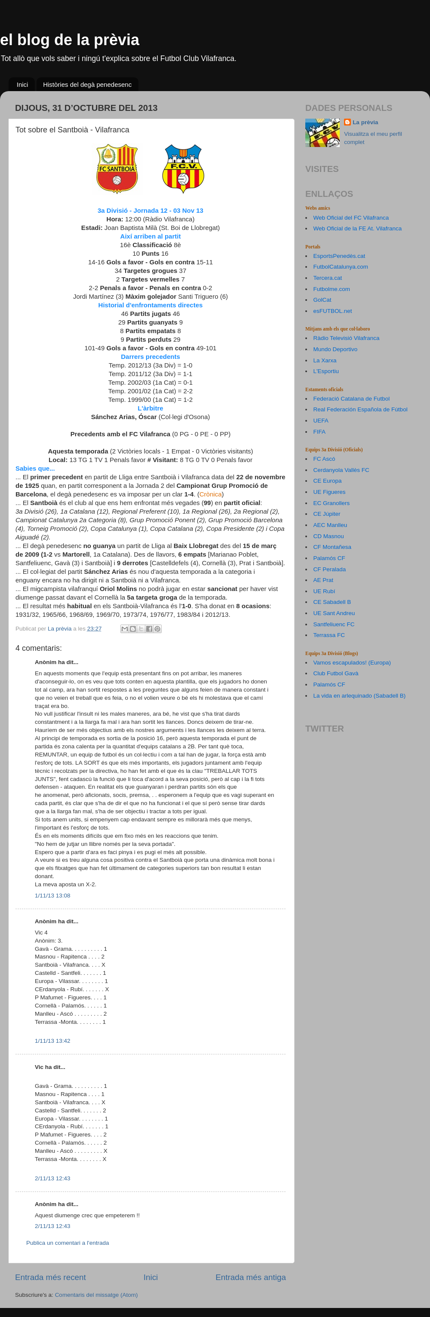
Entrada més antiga (250, 1277)
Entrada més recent (50, 1277)
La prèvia (365, 122)
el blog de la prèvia (69, 40)
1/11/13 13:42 (53, 1041)
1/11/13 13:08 (53, 895)
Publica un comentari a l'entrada (67, 1243)
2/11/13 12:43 (53, 1178)
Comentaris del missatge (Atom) (96, 1295)
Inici (22, 84)
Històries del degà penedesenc (87, 84)
